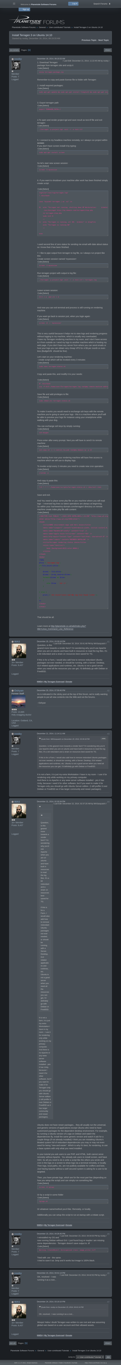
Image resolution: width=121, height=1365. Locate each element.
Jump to (71, 1357)
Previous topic (89, 40)
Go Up (13, 1343)
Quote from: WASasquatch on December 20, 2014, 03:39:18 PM (65, 739)
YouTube (74, 1363)
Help (86, 1363)
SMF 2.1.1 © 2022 (20, 1363)
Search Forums (101, 3)
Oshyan (18, 690)
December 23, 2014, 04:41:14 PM (51, 1273)
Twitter (61, 1363)
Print (108, 50)
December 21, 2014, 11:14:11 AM (51, 733)
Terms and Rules (94, 1363)
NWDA (40, 682)
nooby (18, 58)
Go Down (14, 50)
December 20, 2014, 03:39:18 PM (51, 641)
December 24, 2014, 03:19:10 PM (51, 1302)
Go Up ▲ (104, 1363)
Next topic (103, 40)
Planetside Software (51, 1363)
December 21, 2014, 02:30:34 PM (51, 801)
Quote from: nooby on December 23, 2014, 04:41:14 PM (62, 1307)
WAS (17, 641)
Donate (69, 682)
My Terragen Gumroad (54, 682)
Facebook (67, 1363)
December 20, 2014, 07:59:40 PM (51, 690)
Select (45, 68)
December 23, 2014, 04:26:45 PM (51, 1234)
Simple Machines (32, 1363)
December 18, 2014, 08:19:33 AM (51, 59)
